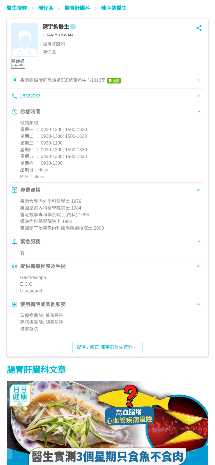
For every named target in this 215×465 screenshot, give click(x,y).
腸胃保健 (91, 440)
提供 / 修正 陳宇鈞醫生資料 (108, 347)
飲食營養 (18, 440)
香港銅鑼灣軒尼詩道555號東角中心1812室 (70, 80)
